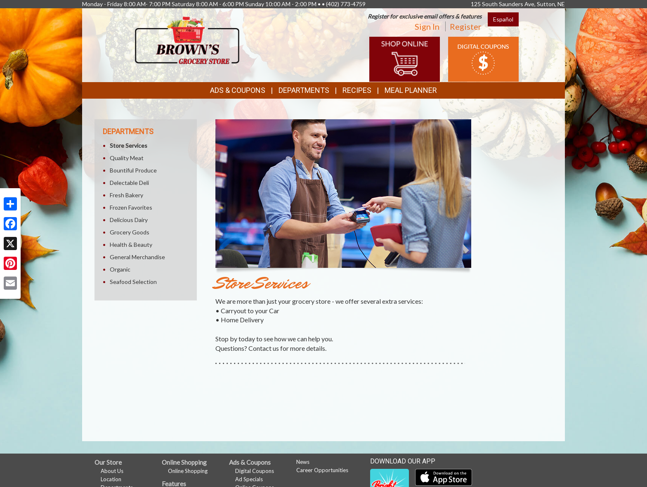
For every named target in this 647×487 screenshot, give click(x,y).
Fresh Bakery (126, 195)
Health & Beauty (131, 244)
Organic (120, 269)
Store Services (128, 145)
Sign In (427, 26)
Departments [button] (304, 90)
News (302, 462)
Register (466, 26)
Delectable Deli (129, 182)
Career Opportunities (322, 470)
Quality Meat (127, 157)
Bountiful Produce (133, 170)
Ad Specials (249, 479)
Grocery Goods (129, 232)
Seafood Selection (133, 281)
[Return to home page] (187, 39)
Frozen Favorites (131, 207)
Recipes (356, 90)
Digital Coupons (254, 471)
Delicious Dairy (129, 219)
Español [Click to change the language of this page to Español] (503, 19)
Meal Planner (411, 90)
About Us (112, 471)
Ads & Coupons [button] (237, 90)
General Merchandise (137, 256)
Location (111, 479)
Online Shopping (188, 471)
